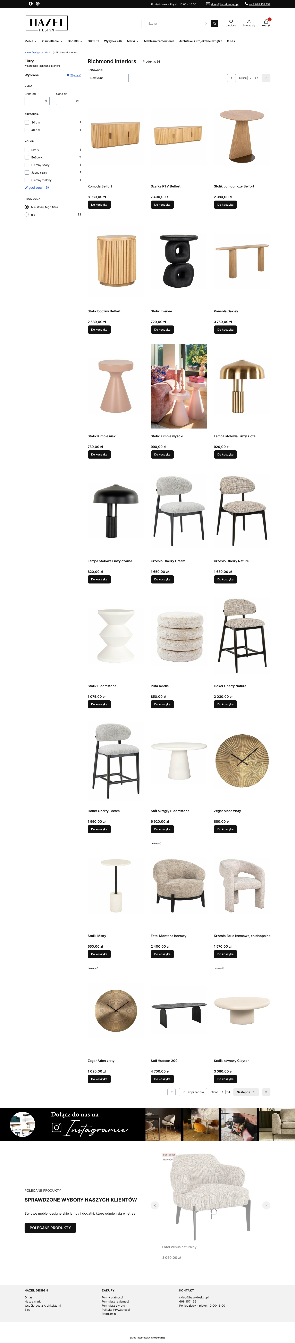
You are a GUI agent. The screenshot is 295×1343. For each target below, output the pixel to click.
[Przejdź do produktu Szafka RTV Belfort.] (179, 136)
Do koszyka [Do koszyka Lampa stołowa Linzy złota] (225, 454)
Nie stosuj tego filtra (44, 207)
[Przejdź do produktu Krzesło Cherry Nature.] (242, 511)
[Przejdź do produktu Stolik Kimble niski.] (116, 386)
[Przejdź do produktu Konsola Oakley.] (242, 261)
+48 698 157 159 (259, 4)
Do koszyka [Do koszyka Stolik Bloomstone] (99, 704)
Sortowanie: (95, 70)
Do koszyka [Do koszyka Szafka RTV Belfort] (162, 204)
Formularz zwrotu (113, 1305)
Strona (243, 77)
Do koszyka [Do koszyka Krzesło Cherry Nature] (225, 579)
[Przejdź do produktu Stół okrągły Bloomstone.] (179, 761)
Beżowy (36, 157)
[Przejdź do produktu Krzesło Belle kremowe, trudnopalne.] (242, 886)
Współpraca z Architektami (43, 1305)
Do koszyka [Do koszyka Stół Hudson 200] (162, 1079)
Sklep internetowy (146, 1337)
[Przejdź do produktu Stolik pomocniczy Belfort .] (242, 136)
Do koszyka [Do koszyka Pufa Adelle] (162, 704)
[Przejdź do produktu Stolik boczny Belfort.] (116, 261)
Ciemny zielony (41, 180)
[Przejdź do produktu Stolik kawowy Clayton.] (242, 1011)
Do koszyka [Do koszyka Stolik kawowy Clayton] (225, 1079)
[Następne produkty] (246, 1092)
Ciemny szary (40, 165)
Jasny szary (39, 172)
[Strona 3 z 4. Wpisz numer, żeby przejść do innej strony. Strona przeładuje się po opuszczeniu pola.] (250, 78)
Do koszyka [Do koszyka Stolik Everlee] (162, 329)
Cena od (30, 93)
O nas (28, 1297)
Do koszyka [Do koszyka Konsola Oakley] (225, 329)
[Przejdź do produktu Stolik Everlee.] (179, 261)
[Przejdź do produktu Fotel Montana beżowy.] (179, 886)
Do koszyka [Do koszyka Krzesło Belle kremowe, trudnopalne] (225, 954)
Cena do (61, 93)
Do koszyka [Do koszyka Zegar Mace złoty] (225, 829)
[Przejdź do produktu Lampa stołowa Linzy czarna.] (116, 511)
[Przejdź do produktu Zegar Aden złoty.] (116, 1011)
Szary (35, 149)
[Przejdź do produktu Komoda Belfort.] (116, 136)
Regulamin (109, 1313)
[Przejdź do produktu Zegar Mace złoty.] (242, 761)
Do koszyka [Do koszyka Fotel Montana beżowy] (162, 954)
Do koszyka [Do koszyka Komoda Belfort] (99, 204)
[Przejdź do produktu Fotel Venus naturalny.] (210, 1197)
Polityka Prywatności (116, 1309)
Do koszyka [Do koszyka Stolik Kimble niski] (99, 454)
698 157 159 (187, 1301)
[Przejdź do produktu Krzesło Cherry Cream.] (179, 511)
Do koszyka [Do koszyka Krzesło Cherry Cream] (162, 579)
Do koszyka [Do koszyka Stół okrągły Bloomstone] (162, 829)
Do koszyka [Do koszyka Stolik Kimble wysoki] (162, 454)
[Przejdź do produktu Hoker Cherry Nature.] (242, 636)
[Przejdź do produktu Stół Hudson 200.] (179, 1011)
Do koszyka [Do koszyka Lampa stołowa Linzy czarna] (99, 579)
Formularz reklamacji (115, 1301)
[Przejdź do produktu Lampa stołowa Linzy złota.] (242, 386)
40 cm (35, 130)
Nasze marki (33, 1301)
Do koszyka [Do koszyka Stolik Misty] (99, 954)
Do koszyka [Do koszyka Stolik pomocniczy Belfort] (225, 204)
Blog (28, 1309)
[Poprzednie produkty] (193, 1092)
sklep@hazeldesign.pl (224, 4)
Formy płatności (112, 1297)
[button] (214, 23)
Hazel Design (32, 52)
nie (33, 214)
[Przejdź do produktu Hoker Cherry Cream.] (116, 761)
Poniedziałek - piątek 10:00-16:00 (202, 1305)
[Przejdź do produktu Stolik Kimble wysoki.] (179, 386)
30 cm (35, 122)
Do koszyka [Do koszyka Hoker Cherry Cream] (99, 829)
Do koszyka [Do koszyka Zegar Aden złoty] (99, 1079)
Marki (48, 52)
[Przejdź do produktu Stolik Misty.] (116, 886)
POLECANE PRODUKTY (50, 1228)
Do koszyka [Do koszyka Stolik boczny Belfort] (99, 329)
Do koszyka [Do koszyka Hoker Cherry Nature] (225, 704)
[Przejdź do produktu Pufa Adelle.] (179, 636)
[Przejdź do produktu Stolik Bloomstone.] (116, 636)
